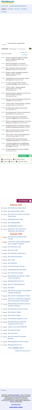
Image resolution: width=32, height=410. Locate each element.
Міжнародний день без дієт (16, 281)
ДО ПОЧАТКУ (4, 6)
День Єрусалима (12, 333)
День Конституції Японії (15, 256)
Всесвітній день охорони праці (17, 208)
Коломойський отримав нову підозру (16, 108)
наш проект (16, 395)
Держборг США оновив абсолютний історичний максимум (16, 139)
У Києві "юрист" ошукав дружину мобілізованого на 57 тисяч (16, 87)
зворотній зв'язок (16, 404)
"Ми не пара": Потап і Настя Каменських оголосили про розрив (18, 135)
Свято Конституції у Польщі (16, 266)
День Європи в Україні (14, 312)
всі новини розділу (24, 52)
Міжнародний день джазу (15, 226)
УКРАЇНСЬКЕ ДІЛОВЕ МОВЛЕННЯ (18, 6)
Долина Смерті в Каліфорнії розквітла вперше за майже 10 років (17, 73)
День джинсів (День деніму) (16, 211)
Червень (21, 348)
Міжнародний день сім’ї (15, 344)
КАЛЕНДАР (10, 9)
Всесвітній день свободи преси (17, 253)
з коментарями (24, 54)
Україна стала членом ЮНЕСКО (17, 327)
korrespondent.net (7, 159)
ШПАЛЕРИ (4, 11)
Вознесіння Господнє (14, 330)
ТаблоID (5, 161)
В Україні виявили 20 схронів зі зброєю (17, 149)
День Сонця (11, 260)
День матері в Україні (14, 315)
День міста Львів (13, 250)
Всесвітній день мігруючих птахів (18, 309)
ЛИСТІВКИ (23, 9)
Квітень (10, 348)
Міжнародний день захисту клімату (18, 341)
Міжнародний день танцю (15, 219)
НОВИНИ (3, 9)
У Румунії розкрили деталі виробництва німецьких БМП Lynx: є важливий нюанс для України (18, 145)
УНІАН (12, 161)
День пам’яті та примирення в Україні (19, 295)
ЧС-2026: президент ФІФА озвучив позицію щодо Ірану (16, 83)
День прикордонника (14, 222)
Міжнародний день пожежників (17, 269)
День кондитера (12, 263)
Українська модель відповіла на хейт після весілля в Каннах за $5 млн (18, 93)
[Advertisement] (16, 28)
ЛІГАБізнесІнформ (19, 159)
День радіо (11, 287)
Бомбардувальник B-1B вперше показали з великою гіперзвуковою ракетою (18, 126)
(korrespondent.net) (11, 60)
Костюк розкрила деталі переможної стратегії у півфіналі (16, 117)
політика (3, 390)
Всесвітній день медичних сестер (17, 318)
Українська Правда (22, 161)
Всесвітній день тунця (14, 246)
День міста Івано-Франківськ (16, 284)
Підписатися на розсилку (23, 350)
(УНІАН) (27, 127)
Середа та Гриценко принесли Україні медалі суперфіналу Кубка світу (17, 58)
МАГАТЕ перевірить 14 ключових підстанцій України (16, 64)
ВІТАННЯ (17, 9)
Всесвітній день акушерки (15, 273)
